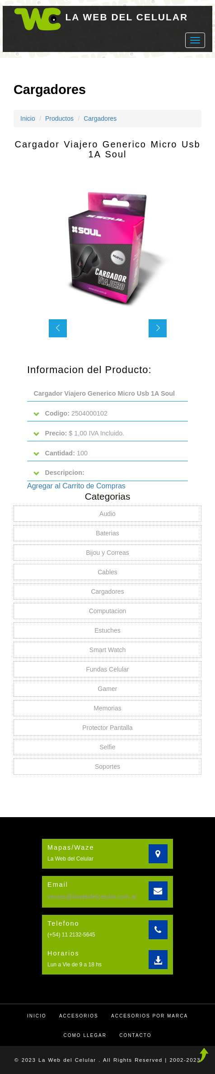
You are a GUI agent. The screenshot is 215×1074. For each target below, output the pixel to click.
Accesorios (78, 1015)
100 (60, 453)
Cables (107, 572)
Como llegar (85, 1035)
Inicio (27, 118)
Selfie (107, 747)
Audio (107, 513)
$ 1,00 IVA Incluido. (78, 433)
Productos (59, 118)
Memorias (107, 708)
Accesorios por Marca (149, 1015)
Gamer (107, 688)
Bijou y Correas (107, 552)
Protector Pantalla (107, 727)
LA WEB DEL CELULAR (126, 17)
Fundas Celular (107, 669)
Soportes (107, 766)
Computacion (107, 611)
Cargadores (100, 118)
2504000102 (70, 413)
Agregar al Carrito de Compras (76, 486)
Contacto (135, 1035)
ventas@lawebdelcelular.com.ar (92, 896)
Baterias (107, 533)
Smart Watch (107, 649)
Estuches (107, 630)
